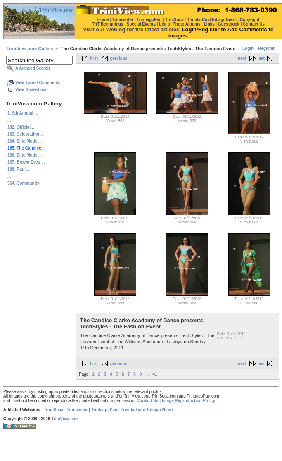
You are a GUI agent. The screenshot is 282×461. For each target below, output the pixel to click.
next (242, 58)
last (261, 58)
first (94, 58)
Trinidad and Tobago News (147, 409)
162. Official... (20, 127)
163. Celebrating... (25, 134)
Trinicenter (77, 409)
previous (119, 58)
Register (266, 48)
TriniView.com (65, 419)
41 (154, 374)
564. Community (23, 183)
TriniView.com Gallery (30, 48)
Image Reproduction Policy (188, 400)
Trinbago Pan (104, 409)
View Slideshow (30, 89)
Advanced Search (32, 68)
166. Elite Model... (24, 155)
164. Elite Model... (24, 141)
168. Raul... (18, 169)
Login (248, 48)
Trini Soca (54, 409)
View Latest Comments (37, 82)
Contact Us (148, 400)
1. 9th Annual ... (22, 113)
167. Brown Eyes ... (26, 162)
